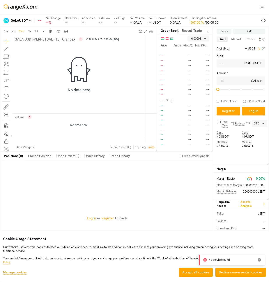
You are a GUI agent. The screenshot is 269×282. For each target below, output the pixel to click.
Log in (91, 218)
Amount (222, 73)
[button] (255, 39)
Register (107, 218)
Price (220, 55)
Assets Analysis (253, 204)
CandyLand (178, 7)
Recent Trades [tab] (192, 30)
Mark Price (71, 18)
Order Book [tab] (170, 30)
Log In (208, 7)
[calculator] (263, 48)
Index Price (88, 18)
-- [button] (164, 100)
